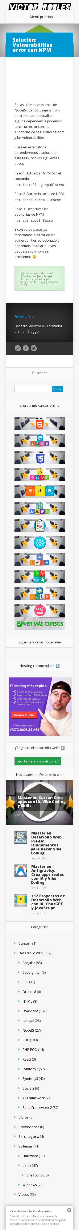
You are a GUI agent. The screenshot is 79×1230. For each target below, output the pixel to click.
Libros (23, 1117)
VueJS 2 (28, 1088)
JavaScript (30, 1011)
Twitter (33, 348)
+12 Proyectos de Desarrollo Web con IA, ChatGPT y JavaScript (48, 901)
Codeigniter (31, 972)
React (26, 1059)
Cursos (24, 943)
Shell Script (35, 1175)
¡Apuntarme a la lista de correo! (38, 761)
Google (17, 348)
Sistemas (25, 1146)
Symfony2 (30, 1069)
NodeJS (28, 1030)
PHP (25, 1040)
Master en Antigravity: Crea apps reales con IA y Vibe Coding (47, 874)
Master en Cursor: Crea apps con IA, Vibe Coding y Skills (42, 801)
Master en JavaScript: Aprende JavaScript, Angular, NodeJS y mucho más (40, 280)
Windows (29, 1185)
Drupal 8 (29, 991)
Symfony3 (30, 1078)
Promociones (28, 1127)
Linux (26, 1165)
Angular (28, 962)
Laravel (28, 1020)
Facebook (25, 348)
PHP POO (29, 1049)
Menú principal (42, 16)
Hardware (30, 1156)
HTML (27, 1001)
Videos (23, 1194)
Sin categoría (28, 1136)
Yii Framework (33, 1098)
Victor (31, 316)
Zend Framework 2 (37, 1107)
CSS (25, 982)
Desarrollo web (30, 953)
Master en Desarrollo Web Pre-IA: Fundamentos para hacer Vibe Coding (46, 842)
